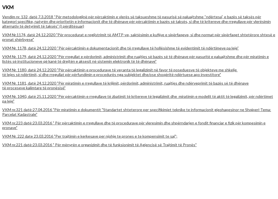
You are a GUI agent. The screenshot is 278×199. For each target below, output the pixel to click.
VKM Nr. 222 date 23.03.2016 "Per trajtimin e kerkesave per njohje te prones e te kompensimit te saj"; (89, 136)
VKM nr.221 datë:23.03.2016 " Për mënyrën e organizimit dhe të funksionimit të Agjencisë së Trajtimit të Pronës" (99, 144)
